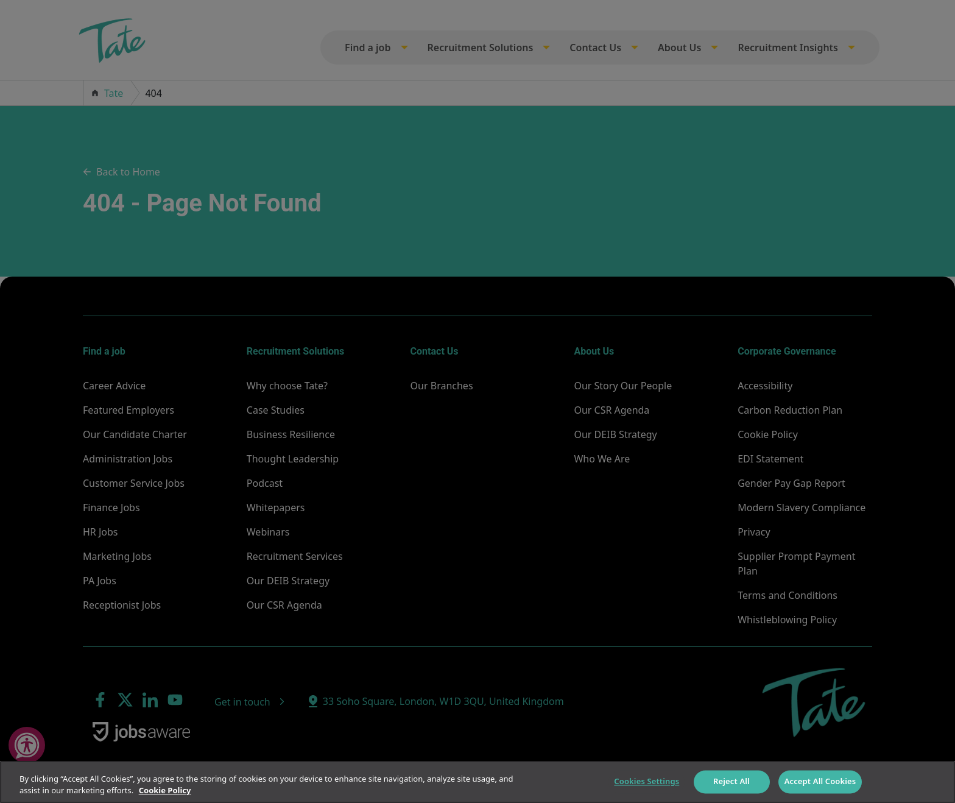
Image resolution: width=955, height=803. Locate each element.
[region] (477, 782)
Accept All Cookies (820, 781)
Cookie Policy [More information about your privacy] (165, 790)
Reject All (731, 781)
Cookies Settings (646, 781)
